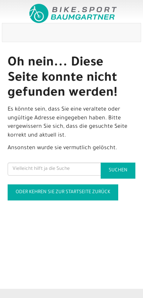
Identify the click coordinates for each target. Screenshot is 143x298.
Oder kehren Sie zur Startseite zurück (63, 192)
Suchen (118, 170)
